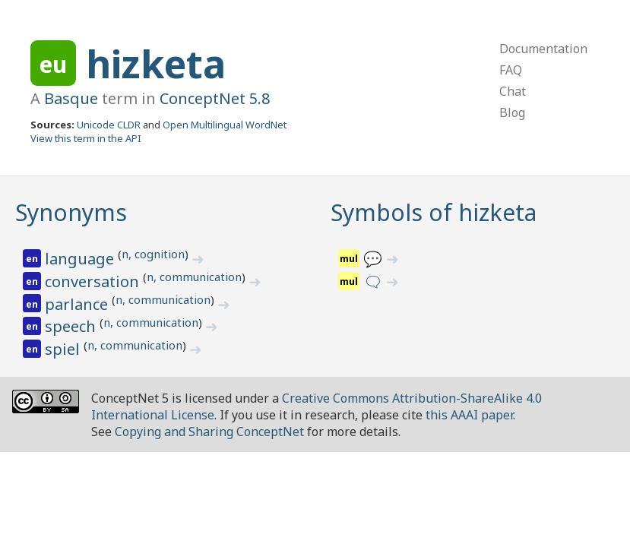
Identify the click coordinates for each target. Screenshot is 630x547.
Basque (71, 98)
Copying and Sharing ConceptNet (209, 431)
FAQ (510, 70)
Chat (512, 91)
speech (72, 326)
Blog (512, 112)
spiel (64, 349)
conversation (94, 281)
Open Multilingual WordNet (225, 124)
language (81, 258)
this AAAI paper (469, 414)
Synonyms (71, 212)
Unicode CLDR (109, 124)
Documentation (543, 48)
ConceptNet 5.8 (215, 98)
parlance (78, 304)
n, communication (194, 276)
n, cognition (153, 253)
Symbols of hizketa (434, 212)
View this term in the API (85, 138)
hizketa (156, 64)
